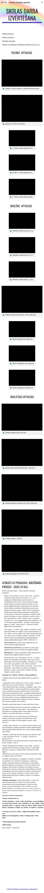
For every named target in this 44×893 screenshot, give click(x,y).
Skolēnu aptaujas (8, 37)
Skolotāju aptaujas (8, 41)
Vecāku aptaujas (7, 34)
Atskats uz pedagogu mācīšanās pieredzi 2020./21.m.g (20, 45)
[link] (22, 75)
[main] (22, 15)
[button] (2, 2)
